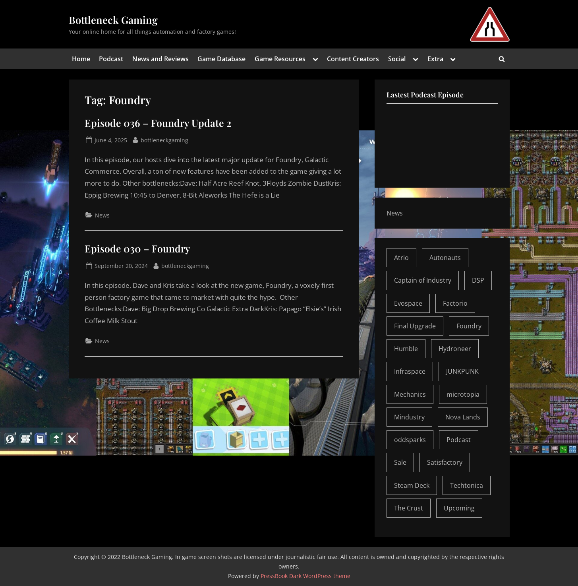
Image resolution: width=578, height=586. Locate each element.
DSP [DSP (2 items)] (478, 280)
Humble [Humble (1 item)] (406, 348)
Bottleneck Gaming (113, 19)
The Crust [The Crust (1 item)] (408, 508)
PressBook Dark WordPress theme (305, 576)
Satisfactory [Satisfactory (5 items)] (444, 462)
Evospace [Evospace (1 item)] (408, 303)
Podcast (111, 58)
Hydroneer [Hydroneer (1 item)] (455, 348)
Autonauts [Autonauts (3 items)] (445, 257)
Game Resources (280, 58)
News (102, 215)
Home (81, 58)
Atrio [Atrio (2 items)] (401, 257)
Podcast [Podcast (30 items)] (459, 439)
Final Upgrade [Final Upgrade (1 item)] (415, 326)
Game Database (221, 58)
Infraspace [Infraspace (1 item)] (409, 371)
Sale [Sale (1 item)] (400, 462)
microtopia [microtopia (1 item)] (463, 394)
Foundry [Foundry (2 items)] (468, 326)
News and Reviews (160, 58)
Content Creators (353, 58)
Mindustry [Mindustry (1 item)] (409, 417)
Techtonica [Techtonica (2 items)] (466, 485)
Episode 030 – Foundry (137, 248)
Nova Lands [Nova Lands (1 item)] (462, 417)
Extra (435, 58)
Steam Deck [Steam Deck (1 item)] (411, 485)
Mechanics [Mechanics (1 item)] (410, 394)
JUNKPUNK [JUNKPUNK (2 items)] (462, 371)
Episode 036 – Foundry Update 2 (158, 122)
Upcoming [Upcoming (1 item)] (459, 508)
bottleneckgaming (164, 139)
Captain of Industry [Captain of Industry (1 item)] (422, 280)
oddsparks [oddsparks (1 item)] (410, 439)
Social (397, 58)
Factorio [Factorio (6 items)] (455, 303)
